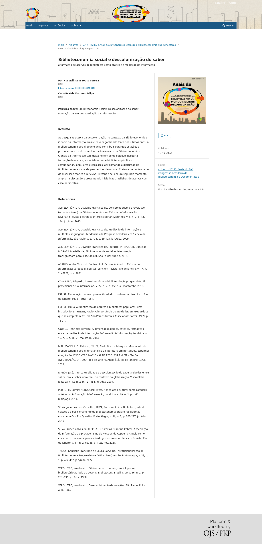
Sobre (75, 25)
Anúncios (60, 25)
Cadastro (220, 2)
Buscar (228, 25)
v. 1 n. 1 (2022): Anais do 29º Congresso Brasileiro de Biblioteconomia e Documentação (129, 44)
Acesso (233, 2)
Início (61, 44)
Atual (28, 25)
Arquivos (43, 25)
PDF (165, 135)
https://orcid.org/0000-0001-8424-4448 (76, 88)
